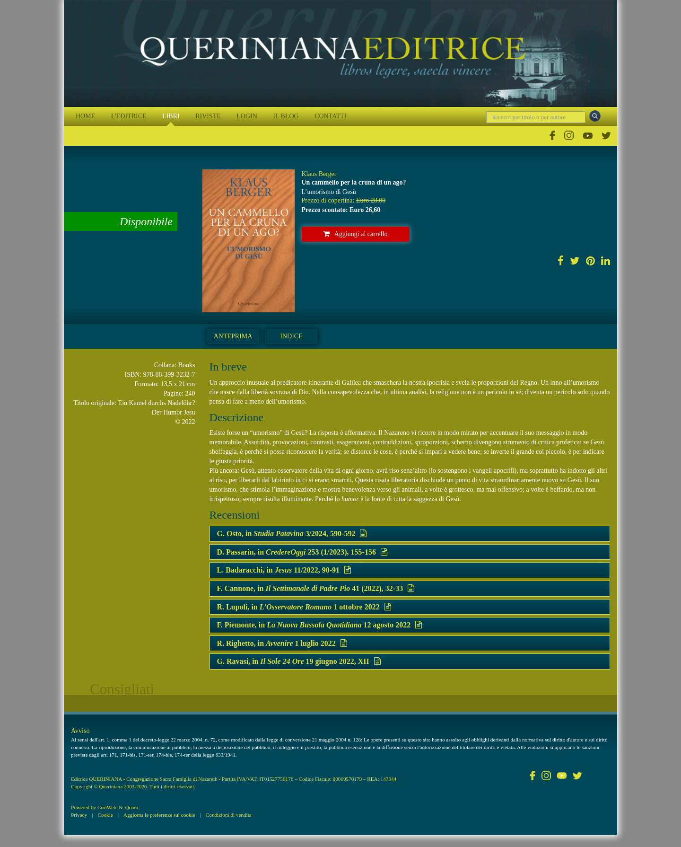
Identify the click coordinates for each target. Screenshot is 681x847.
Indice (291, 336)
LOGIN (246, 116)
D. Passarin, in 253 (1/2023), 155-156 (302, 552)
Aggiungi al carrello (355, 234)
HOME (85, 116)
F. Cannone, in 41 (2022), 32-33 (316, 588)
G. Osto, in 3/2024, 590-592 (292, 533)
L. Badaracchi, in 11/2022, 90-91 (284, 570)
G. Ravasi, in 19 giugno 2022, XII (299, 661)
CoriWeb (106, 807)
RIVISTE (208, 116)
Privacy (79, 815)
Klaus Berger (319, 173)
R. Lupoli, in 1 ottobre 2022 (304, 607)
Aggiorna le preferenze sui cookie (159, 815)
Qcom (131, 807)
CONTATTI (330, 116)
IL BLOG (285, 116)
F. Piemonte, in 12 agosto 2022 (319, 625)
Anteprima (233, 336)
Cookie (105, 815)
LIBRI (171, 116)
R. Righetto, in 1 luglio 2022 (282, 643)
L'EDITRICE (129, 116)
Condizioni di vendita (229, 815)
